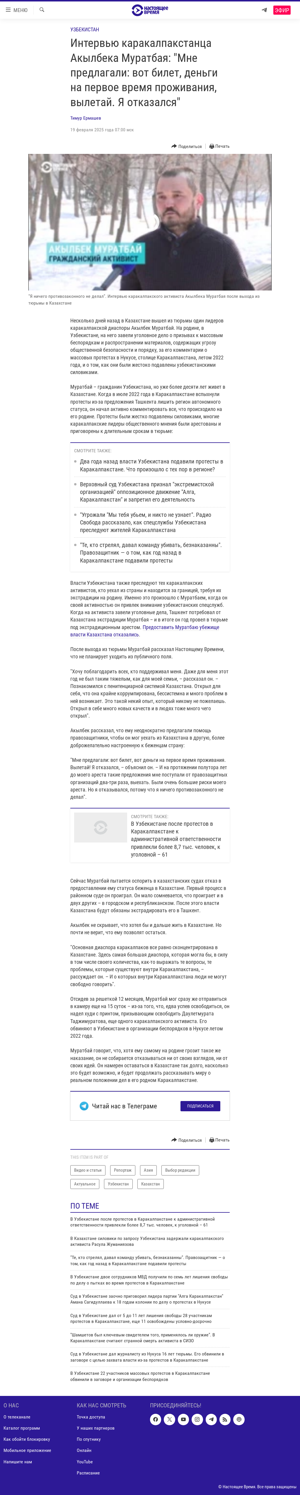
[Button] (186, 146)
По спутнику (89, 1439)
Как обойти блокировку (27, 1439)
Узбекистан (84, 29)
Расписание (88, 1473)
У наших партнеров (96, 1428)
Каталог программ (22, 1428)
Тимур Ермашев (85, 118)
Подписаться (200, 1106)
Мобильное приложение (27, 1450)
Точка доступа (91, 1417)
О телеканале (17, 1417)
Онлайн (84, 1450)
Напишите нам (18, 1461)
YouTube (85, 1461)
